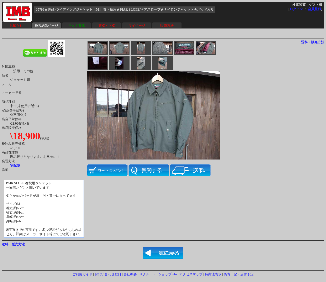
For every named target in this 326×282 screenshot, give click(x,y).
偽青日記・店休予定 (239, 274)
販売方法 (167, 25)
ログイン (296, 9)
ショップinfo (167, 274)
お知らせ (16, 25)
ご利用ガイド (82, 274)
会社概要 (130, 274)
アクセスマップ (191, 274)
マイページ (136, 25)
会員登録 (314, 9)
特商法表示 (213, 274)
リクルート (147, 274)
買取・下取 (106, 25)
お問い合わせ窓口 (108, 274)
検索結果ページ (46, 25)
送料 (304, 42)
